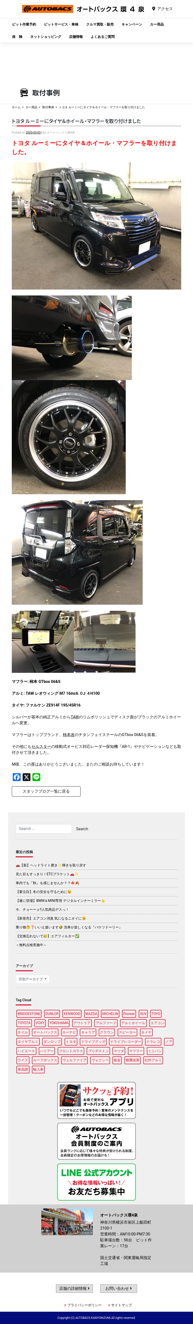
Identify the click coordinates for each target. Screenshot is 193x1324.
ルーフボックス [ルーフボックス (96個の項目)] (45, 1060)
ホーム (16, 107)
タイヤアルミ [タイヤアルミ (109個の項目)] (28, 1042)
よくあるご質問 (103, 37)
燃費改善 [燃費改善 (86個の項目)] (132, 1060)
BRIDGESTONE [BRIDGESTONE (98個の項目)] (29, 1014)
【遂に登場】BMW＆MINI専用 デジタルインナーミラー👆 (60, 901)
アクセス (165, 8)
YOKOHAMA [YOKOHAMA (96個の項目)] (58, 1023)
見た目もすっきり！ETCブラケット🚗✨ (47, 874)
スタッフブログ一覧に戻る (46, 791)
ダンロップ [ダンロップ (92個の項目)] (52, 1042)
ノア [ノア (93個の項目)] (168, 1042)
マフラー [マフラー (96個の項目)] (136, 1051)
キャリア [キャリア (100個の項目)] (88, 1032)
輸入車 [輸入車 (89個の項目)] (38, 1069)
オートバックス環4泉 (83, 12)
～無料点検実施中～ (31, 945)
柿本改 (69, 734)
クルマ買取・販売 (100, 24)
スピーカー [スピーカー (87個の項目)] (127, 1032)
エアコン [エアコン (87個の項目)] (157, 1023)
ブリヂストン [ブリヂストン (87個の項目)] (98, 1051)
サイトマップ (121, 1305)
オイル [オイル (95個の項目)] (23, 1032)
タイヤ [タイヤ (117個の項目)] (146, 1032)
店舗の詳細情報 (74, 1288)
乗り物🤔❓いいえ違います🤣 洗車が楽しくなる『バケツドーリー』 (69, 927)
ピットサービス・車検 (61, 24)
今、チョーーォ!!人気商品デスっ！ (42, 909)
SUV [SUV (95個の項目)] (143, 1014)
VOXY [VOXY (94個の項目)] (40, 1023)
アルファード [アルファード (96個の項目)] (106, 1023)
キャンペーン (132, 24)
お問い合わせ (118, 1288)
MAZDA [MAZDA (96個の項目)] (91, 1014)
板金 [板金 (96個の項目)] (117, 1060)
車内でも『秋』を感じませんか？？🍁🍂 (47, 883)
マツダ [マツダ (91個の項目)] (119, 1051)
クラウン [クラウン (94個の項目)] (107, 1032)
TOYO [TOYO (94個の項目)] (156, 1014)
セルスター (41, 746)
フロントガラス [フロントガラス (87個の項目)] (71, 1051)
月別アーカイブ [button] (31, 979)
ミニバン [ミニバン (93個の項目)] (155, 1051)
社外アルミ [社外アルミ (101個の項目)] (153, 1060)
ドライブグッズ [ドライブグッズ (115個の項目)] (93, 1042)
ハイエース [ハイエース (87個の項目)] (26, 1051)
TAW (75, 717)
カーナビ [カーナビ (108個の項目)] (69, 1032)
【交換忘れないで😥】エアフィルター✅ (47, 936)
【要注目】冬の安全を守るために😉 (43, 892)
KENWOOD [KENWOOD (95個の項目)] (72, 1014)
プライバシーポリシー (84, 1305)
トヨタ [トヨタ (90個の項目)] (71, 1042)
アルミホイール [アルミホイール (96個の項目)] (133, 1023)
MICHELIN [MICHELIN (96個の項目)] (110, 1014)
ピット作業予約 (24, 24)
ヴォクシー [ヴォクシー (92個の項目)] (100, 1060)
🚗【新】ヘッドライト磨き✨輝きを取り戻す (51, 865)
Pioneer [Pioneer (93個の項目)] (129, 1014)
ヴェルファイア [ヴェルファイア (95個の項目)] (74, 1060)
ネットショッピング (45, 37)
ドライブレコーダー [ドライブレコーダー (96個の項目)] (125, 1042)
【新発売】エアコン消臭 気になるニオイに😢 (51, 918)
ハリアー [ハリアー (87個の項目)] (47, 1051)
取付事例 (48, 107)
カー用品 (157, 24)
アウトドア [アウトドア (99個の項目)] (82, 1023)
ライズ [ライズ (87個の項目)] (23, 1060)
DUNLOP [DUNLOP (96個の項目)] (52, 1014)
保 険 (17, 37)
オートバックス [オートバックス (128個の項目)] (45, 1032)
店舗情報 (76, 37)
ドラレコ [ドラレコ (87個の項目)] (153, 1042)
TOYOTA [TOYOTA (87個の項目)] (24, 1023)
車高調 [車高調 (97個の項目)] (23, 1069)
